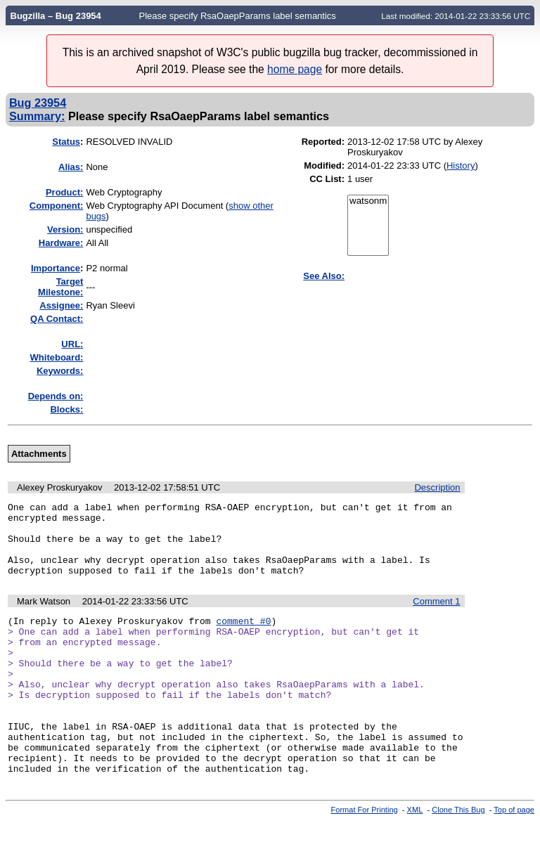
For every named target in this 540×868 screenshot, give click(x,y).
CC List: (327, 179)
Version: (65, 229)
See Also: (324, 276)
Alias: (70, 167)
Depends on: (56, 396)
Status (66, 141)
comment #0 (243, 637)
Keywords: (60, 370)
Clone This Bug (458, 856)
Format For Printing (364, 856)
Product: (64, 192)
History (460, 165)
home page (294, 69)
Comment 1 (436, 616)
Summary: (37, 116)
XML (415, 856)
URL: (72, 344)
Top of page (514, 856)
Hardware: (61, 243)
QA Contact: (56, 318)
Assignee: (61, 305)
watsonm (368, 201)
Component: (57, 205)
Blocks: (66, 409)
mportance (55, 268)
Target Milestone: (60, 286)
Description (437, 487)
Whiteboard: (57, 357)
